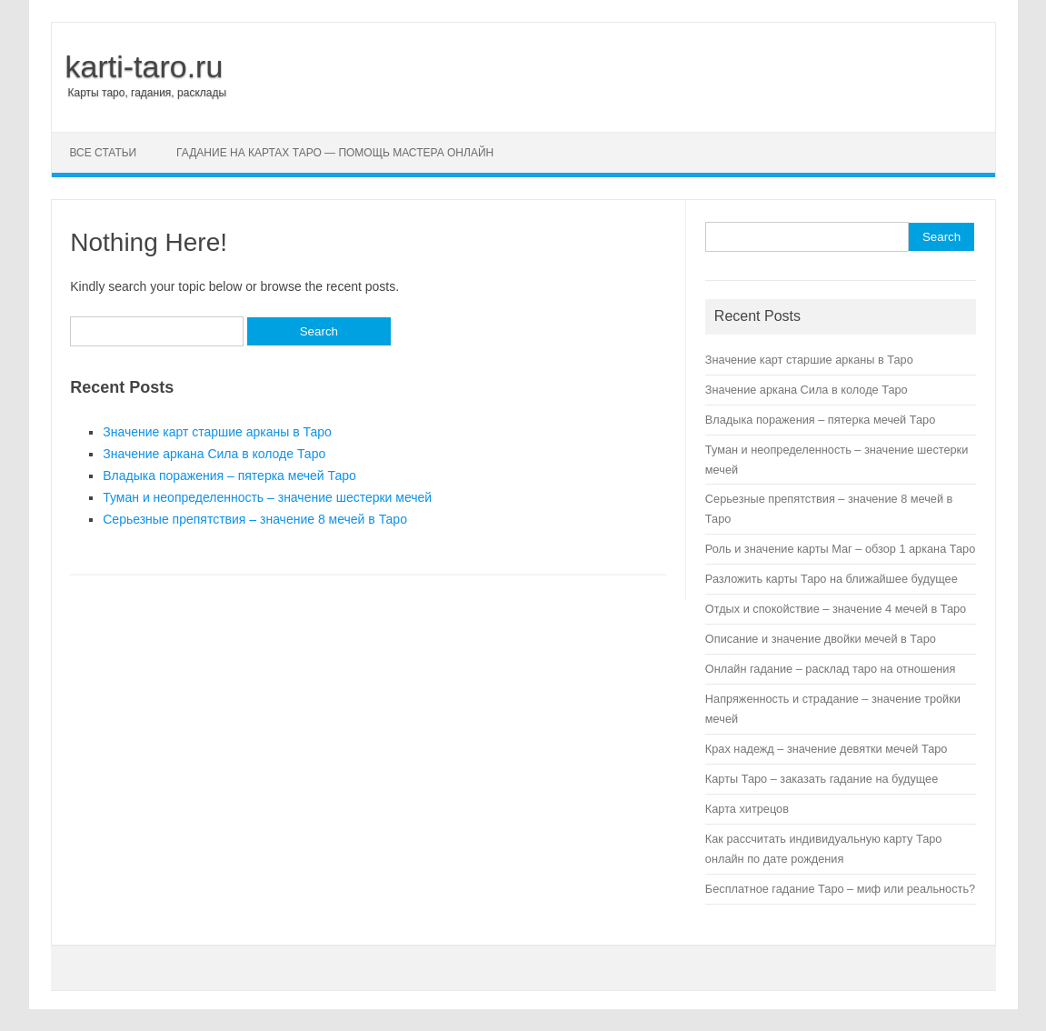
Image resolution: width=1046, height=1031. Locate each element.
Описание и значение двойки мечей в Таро (820, 639)
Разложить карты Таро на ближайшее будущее (831, 579)
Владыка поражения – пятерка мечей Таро (229, 475)
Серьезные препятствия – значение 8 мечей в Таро (255, 519)
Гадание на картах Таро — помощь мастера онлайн (334, 152)
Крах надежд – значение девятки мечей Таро (826, 749)
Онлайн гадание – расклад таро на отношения (830, 669)
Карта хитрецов (747, 809)
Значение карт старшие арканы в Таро (217, 432)
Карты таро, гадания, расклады (147, 92)
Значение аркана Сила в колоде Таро (214, 453)
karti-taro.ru (144, 66)
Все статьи (103, 152)
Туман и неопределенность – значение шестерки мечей (267, 497)
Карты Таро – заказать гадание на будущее (821, 779)
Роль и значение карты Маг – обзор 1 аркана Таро (840, 549)
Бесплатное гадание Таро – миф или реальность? (840, 889)
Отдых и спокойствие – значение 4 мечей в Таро (835, 609)
